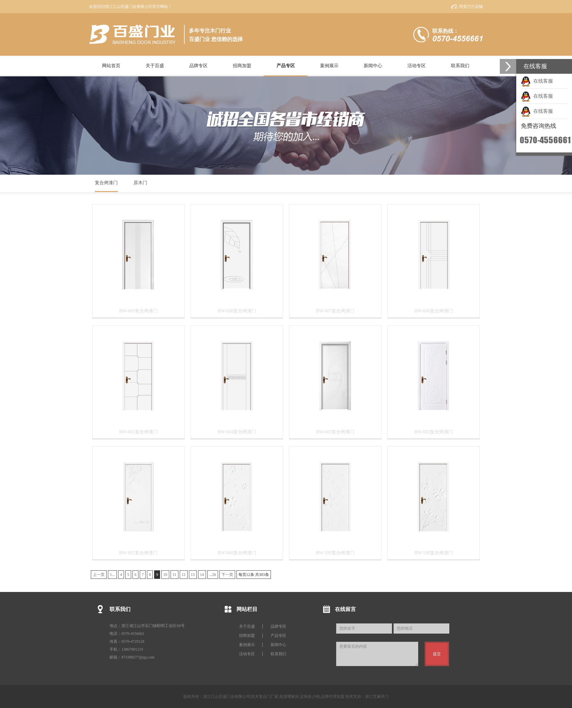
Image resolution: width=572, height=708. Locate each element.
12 (184, 574)
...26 (212, 574)
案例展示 (247, 644)
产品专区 (278, 635)
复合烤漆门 (106, 182)
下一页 (227, 574)
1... (112, 574)
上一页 (99, 574)
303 (262, 574)
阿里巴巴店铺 (471, 6)
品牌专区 (278, 626)
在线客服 (537, 81)
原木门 (140, 182)
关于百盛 (247, 626)
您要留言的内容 (377, 654)
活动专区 (247, 654)
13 (193, 574)
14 (202, 574)
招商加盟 (247, 635)
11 (174, 574)
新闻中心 (278, 644)
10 (165, 574)
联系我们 (278, 654)
